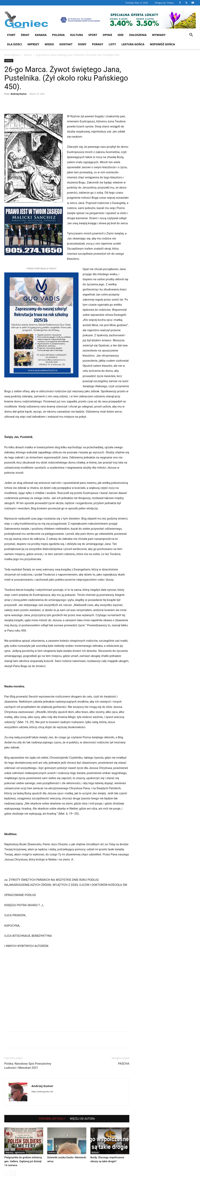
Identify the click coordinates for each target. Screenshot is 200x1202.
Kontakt (65, 44)
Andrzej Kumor (19, 93)
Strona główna (12, 55)
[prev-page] (6, 1173)
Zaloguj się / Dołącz (164, 2)
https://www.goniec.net (42, 1091)
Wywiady (158, 35)
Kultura (76, 35)
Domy (82, 44)
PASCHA (123, 1063)
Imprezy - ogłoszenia (15, 1152)
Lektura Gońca (133, 44)
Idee (121, 35)
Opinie (107, 35)
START (11, 35)
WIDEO (49, 44)
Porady (97, 44)
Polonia (58, 35)
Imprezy (33, 44)
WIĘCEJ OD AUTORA (82, 1118)
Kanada (40, 35)
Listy (112, 44)
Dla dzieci (14, 44)
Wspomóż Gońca (162, 44)
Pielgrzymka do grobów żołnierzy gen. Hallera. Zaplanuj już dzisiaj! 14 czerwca (23, 1161)
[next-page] (13, 1173)
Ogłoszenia (138, 35)
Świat (25, 35)
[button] (191, 35)
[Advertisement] (66, 991)
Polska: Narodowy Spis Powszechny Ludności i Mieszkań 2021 (27, 1065)
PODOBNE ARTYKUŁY (52, 1118)
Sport (92, 35)
